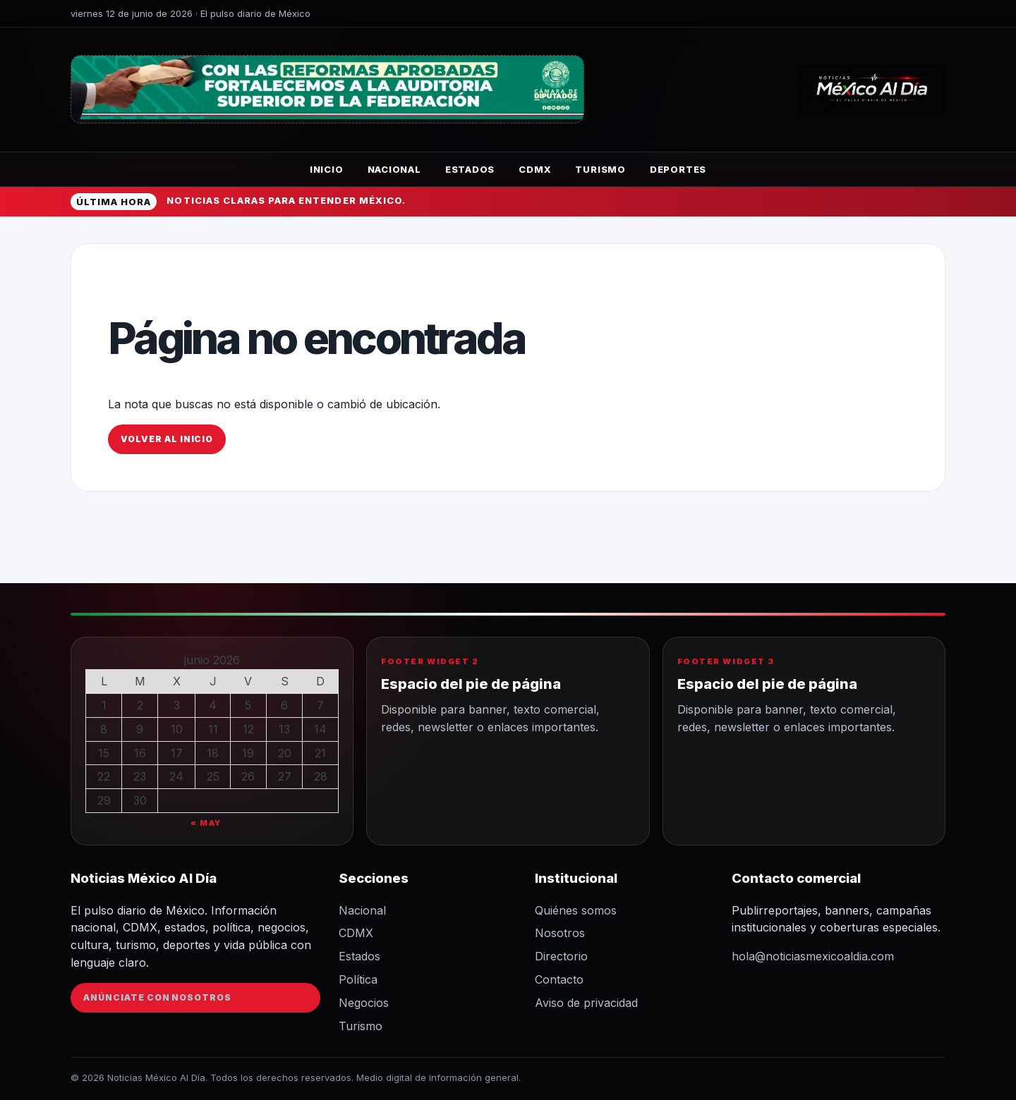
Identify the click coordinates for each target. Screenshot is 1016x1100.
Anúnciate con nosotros (157, 997)
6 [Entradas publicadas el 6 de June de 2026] (284, 705)
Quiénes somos (576, 910)
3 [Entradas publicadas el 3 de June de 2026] (177, 705)
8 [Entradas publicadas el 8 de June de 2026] (103, 729)
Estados (470, 169)
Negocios (364, 1003)
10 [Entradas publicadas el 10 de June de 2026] (177, 729)
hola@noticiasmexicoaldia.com (813, 956)
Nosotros (560, 933)
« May (206, 823)
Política (358, 979)
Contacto (559, 979)
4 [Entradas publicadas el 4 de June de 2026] (213, 705)
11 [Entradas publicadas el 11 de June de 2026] (213, 729)
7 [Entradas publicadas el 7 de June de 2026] (320, 705)
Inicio (327, 169)
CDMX (535, 169)
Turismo (600, 169)
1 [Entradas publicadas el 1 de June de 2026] (104, 705)
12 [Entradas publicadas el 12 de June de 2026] (248, 729)
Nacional (394, 169)
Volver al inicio (167, 439)
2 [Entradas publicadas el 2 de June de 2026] (140, 705)
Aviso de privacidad (586, 1003)
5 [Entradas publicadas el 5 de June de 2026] (248, 705)
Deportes (678, 169)
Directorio (561, 956)
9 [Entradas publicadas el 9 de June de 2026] (139, 729)
